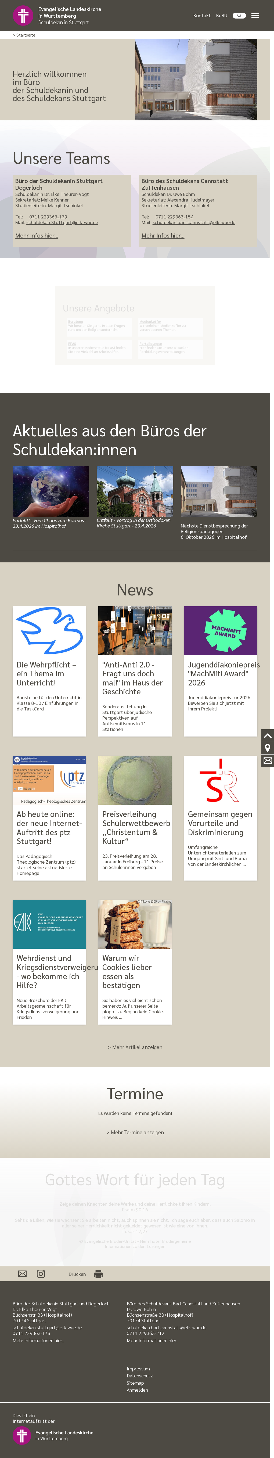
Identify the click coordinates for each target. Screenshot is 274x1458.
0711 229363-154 (174, 216)
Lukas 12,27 (135, 1231)
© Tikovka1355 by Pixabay (154, 901)
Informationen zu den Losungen (135, 1246)
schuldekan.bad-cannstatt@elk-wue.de (194, 222)
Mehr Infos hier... (36, 235)
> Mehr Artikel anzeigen (135, 1046)
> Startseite (24, 35)
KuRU (221, 16)
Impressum (138, 1368)
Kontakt (202, 16)
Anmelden (137, 1390)
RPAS (81, 341)
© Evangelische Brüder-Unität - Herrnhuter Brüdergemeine (135, 1241)
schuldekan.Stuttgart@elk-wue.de (62, 222)
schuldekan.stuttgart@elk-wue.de (47, 1327)
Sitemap (135, 1383)
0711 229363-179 (48, 216)
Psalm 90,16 (135, 1209)
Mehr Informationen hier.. (38, 1340)
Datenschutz (140, 1375)
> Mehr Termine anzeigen (135, 1132)
